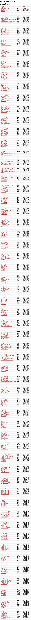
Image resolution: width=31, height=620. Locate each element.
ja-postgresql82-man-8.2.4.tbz (5, 492)
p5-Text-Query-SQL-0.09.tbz (5, 512)
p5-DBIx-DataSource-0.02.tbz (5, 534)
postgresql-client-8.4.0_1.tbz (5, 375)
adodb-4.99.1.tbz (3, 379)
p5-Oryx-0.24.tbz (3, 471)
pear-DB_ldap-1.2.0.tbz (4, 293)
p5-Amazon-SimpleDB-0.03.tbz (5, 224)
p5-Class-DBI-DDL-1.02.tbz (4, 547)
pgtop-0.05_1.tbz (3, 127)
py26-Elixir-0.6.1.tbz (3, 265)
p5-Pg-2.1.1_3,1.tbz (3, 192)
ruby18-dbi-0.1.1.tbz (3, 309)
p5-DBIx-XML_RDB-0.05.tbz (5, 526)
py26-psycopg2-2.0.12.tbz (4, 432)
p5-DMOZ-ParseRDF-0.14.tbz (5, 514)
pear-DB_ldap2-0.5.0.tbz (4, 289)
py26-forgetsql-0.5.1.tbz (4, 505)
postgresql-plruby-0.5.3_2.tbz (5, 117)
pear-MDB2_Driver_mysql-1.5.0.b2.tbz (6, 382)
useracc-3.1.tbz (3, 498)
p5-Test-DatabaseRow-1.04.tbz (5, 513)
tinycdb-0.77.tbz (3, 389)
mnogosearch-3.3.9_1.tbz (4, 16)
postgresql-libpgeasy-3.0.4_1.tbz (5, 100)
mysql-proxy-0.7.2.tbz (4, 202)
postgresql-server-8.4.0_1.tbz (5, 207)
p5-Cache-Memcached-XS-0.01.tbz (6, 210)
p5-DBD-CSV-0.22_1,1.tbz (4, 349)
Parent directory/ (3, 7)
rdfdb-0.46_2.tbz (3, 99)
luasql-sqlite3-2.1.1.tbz (4, 252)
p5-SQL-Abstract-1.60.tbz (4, 483)
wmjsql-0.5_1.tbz (3, 63)
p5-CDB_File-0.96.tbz (4, 577)
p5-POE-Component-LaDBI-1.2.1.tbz (6, 144)
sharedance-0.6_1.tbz (4, 499)
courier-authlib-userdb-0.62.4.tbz (5, 276)
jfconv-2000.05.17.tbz (4, 487)
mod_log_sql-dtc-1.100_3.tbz (5, 299)
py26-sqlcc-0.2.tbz (3, 566)
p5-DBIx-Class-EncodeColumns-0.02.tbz (6, 155)
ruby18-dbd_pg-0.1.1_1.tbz (4, 87)
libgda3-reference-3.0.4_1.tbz (5, 588)
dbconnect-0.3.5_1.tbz (4, 282)
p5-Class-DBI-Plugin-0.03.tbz (5, 578)
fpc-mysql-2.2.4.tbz (3, 427)
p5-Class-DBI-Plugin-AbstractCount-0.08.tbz (7, 456)
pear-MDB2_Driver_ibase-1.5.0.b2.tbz (6, 287)
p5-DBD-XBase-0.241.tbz (4, 539)
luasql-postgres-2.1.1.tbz (4, 219)
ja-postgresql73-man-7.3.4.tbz (5, 494)
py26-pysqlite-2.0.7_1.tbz (4, 330)
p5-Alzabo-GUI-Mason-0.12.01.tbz (5, 495)
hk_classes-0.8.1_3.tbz (4, 331)
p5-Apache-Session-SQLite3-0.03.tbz (6, 12)
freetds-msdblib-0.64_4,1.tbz (5, 376)
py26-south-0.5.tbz (3, 573)
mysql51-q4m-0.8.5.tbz (4, 213)
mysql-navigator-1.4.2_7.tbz (4, 212)
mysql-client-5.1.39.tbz (4, 409)
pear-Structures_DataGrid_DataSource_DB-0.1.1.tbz (8, 185)
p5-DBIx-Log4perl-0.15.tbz (4, 190)
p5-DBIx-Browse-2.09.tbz (4, 536)
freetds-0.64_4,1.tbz (3, 426)
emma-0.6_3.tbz (3, 269)
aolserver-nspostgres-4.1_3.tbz (5, 377)
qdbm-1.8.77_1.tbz (3, 424)
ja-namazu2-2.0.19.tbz (4, 301)
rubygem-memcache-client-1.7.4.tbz (6, 66)
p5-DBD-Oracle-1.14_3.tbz (4, 579)
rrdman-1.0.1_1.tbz (3, 101)
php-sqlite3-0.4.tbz (3, 150)
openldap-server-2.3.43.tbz (4, 33)
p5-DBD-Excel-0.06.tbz (4, 180)
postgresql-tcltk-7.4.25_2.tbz (5, 337)
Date (24, 6)
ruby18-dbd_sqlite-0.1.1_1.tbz (5, 88)
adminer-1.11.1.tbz (3, 275)
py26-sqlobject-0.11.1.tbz (4, 422)
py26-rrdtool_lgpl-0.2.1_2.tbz (5, 75)
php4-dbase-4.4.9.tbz (4, 143)
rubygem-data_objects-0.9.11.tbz (5, 334)
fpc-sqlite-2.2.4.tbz (3, 431)
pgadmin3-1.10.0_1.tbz (4, 39)
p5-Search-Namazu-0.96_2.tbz (5, 128)
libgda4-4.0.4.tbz (3, 437)
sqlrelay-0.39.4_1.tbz (4, 315)
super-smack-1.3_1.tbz (4, 470)
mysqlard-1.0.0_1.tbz (4, 170)
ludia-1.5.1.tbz (3, 237)
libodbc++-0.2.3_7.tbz (4, 233)
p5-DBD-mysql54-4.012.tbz (4, 314)
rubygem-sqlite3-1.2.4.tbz (4, 390)
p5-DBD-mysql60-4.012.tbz (4, 354)
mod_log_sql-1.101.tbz (4, 15)
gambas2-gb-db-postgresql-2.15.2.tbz (6, 347)
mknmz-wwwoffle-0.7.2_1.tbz (5, 17)
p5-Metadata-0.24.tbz (4, 517)
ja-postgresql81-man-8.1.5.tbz (5, 491)
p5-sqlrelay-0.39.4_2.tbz (4, 291)
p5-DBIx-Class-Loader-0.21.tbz (5, 356)
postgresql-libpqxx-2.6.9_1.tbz (5, 443)
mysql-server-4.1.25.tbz (4, 232)
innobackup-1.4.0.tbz (4, 468)
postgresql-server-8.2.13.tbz (5, 387)
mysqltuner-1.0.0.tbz (3, 550)
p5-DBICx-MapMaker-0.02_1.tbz (5, 187)
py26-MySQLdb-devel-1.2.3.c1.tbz (5, 467)
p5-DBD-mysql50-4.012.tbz (4, 478)
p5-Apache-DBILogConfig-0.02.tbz (5, 197)
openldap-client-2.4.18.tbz (4, 449)
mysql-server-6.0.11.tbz (4, 41)
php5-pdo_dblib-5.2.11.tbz (4, 145)
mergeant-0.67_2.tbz (4, 246)
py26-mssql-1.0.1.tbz (4, 84)
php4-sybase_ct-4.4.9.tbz (4, 139)
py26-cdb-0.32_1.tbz (3, 568)
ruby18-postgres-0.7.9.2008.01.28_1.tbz (6, 321)
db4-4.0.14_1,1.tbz (3, 604)
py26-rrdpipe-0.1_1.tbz (4, 77)
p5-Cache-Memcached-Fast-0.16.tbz (6, 569)
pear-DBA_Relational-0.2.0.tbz (5, 292)
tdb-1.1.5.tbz (2, 311)
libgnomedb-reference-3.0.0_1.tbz (5, 589)
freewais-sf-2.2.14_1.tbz (4, 489)
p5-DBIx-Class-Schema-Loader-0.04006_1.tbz (7, 355)
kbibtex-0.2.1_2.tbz (3, 200)
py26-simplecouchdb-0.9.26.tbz (5, 109)
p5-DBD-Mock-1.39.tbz (4, 615)
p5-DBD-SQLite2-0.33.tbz (4, 583)
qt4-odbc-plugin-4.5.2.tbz (4, 67)
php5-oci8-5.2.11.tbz (3, 76)
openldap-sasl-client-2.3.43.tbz (5, 32)
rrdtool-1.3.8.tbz (3, 398)
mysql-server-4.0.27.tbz (4, 231)
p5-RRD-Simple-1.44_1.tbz (4, 335)
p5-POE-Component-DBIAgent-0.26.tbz (6, 169)
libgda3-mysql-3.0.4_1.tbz (4, 254)
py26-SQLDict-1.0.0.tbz (4, 506)
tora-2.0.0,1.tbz (3, 42)
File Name (2, 6)
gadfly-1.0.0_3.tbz (3, 558)
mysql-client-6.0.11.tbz (4, 400)
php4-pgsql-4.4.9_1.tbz (4, 119)
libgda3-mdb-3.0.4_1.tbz (4, 235)
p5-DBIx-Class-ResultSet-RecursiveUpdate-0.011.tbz (8, 186)
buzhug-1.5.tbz (3, 557)
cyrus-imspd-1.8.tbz (3, 280)
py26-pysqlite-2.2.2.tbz (4, 322)
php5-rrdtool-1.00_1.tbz (4, 129)
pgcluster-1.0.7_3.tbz (4, 138)
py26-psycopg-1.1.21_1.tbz (4, 336)
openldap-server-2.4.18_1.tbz (5, 31)
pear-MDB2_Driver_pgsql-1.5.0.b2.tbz (6, 297)
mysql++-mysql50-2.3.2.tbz (4, 222)
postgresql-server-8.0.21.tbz (5, 313)
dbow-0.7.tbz (2, 476)
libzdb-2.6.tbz (2, 302)
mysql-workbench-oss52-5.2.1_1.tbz (6, 45)
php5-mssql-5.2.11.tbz (4, 134)
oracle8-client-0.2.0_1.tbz (4, 616)
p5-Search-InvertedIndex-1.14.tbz (5, 511)
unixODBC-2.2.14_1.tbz (4, 446)
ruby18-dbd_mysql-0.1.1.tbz (5, 96)
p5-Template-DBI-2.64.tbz (4, 515)
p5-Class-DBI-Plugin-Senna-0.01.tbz (6, 196)
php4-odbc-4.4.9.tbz (3, 85)
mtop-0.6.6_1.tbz (3, 465)
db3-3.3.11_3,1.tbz (3, 606)
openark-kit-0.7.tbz (3, 461)
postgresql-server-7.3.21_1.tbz (5, 108)
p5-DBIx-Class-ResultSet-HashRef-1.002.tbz (7, 161)
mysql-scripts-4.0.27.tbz (4, 214)
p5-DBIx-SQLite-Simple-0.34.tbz (5, 412)
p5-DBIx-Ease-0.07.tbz (4, 535)
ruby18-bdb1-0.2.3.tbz (4, 74)
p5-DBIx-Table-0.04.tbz (4, 523)
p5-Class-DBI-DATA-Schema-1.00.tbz (6, 581)
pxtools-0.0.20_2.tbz (3, 267)
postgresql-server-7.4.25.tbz (5, 325)
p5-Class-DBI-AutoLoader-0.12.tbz (5, 548)
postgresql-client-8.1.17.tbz (4, 333)
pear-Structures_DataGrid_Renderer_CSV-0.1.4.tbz (8, 21)
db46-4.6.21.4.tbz (3, 592)
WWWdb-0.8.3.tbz (3, 559)
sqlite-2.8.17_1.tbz (3, 421)
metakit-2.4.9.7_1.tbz (4, 584)
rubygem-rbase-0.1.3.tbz (4, 51)
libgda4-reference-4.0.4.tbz (4, 226)
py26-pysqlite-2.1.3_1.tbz (4, 319)
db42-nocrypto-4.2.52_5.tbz (4, 277)
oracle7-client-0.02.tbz (4, 603)
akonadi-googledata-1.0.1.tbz (5, 8)
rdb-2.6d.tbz (2, 500)
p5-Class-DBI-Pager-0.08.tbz (5, 582)
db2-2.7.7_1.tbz (3, 607)
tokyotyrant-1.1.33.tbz (4, 64)
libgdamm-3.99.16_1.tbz (4, 308)
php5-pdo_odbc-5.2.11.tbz (4, 133)
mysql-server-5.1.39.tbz (4, 364)
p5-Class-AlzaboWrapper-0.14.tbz (5, 567)
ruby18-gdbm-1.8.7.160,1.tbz (5, 324)
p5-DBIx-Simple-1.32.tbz (4, 528)
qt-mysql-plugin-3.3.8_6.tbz (4, 399)
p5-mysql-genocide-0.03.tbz (4, 469)
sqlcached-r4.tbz (3, 61)
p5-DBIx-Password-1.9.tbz (4, 601)
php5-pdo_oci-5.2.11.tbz (4, 131)
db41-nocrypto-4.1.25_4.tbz (4, 561)
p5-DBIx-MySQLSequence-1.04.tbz (6, 454)
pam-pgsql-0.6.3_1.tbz (4, 27)
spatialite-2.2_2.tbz (3, 56)
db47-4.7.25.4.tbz (3, 593)
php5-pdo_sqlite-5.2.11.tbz (4, 310)
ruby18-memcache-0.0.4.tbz (5, 73)
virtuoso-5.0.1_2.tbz (3, 38)
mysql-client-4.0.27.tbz (4, 394)
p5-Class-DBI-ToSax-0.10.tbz (5, 221)
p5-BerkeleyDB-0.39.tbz (4, 600)
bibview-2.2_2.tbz (3, 29)
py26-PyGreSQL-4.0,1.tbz (4, 256)
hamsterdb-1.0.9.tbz (3, 263)
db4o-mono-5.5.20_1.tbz (4, 9)
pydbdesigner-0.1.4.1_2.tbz (4, 94)
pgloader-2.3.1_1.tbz (4, 130)
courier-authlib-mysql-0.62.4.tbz (5, 279)
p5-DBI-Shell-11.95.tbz (4, 353)
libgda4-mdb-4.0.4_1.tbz (4, 229)
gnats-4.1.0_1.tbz (3, 253)
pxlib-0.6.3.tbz (3, 270)
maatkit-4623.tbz (3, 241)
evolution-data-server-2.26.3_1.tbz (5, 414)
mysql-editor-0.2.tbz (3, 551)
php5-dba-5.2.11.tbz (3, 345)
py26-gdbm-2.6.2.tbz (4, 405)
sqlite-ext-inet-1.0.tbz (4, 62)
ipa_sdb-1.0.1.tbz (3, 555)
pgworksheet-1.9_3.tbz (4, 112)
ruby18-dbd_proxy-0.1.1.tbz (4, 97)
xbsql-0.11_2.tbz (3, 50)
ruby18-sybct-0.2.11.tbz (4, 60)
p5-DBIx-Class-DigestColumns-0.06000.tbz (7, 358)
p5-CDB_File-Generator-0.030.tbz (5, 544)
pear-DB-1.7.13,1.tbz (4, 434)
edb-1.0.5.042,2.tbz (3, 425)
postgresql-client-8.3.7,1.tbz (4, 413)
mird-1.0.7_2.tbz (3, 420)
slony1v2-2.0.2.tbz (3, 55)
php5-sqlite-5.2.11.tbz (4, 404)
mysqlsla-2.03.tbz (3, 459)
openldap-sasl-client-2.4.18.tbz (5, 30)
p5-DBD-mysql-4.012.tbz (4, 479)
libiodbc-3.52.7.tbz (3, 416)
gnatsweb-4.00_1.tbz (4, 266)
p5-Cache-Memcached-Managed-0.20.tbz (6, 477)
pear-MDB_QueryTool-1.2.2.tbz (5, 286)
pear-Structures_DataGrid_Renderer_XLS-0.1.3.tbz (8, 23)
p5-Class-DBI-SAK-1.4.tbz (4, 457)
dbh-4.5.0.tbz (2, 281)
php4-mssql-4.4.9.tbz (4, 122)
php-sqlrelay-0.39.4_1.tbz (4, 107)
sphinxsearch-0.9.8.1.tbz (4, 18)
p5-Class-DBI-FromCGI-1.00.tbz (5, 546)
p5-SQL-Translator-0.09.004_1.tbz (5, 391)
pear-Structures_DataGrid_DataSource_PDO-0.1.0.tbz (8, 168)
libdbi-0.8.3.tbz (3, 402)
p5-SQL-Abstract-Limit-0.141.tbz (5, 482)
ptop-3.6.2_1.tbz (3, 268)
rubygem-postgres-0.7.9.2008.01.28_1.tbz (6, 326)
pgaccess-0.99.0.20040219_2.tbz (5, 111)
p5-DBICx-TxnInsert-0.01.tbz (5, 159)
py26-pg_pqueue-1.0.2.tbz (4, 503)
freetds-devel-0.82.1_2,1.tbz (5, 255)
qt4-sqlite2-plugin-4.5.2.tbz (4, 312)
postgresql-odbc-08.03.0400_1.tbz (5, 123)
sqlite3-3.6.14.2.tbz (3, 445)
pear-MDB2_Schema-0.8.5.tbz (5, 435)
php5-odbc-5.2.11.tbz (4, 140)
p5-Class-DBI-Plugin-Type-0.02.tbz (5, 602)
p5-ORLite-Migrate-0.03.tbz (4, 348)
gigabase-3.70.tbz (3, 371)
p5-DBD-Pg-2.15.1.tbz (4, 369)
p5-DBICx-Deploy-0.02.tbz (4, 191)
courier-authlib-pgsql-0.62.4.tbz (5, 368)
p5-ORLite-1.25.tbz (3, 410)
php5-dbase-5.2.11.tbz (4, 120)
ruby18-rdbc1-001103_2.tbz (4, 72)
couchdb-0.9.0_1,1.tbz (4, 278)
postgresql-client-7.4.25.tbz (4, 401)
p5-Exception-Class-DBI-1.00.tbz (5, 522)
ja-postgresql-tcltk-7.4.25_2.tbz (5, 34)
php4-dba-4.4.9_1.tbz (4, 141)
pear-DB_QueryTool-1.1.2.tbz (5, 288)
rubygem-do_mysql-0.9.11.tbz (5, 52)
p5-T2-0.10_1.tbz (3, 510)
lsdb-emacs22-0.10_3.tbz (4, 242)
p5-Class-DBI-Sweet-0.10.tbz (5, 472)
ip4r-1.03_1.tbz (3, 259)
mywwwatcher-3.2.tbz (4, 208)
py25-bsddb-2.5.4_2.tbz (4, 570)
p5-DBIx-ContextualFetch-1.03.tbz (5, 617)
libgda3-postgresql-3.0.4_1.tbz (5, 245)
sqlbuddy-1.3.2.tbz (3, 53)
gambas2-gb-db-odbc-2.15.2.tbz (5, 342)
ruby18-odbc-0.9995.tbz (4, 323)
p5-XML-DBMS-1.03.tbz (4, 20)
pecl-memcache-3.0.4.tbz (4, 392)
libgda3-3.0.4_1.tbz (3, 411)
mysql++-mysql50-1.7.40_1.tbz (5, 247)
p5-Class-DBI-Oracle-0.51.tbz (5, 545)
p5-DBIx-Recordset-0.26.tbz (5, 532)
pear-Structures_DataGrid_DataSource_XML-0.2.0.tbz (8, 19)
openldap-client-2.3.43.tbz (4, 300)
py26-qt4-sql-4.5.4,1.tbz (4, 303)
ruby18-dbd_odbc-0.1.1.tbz (4, 78)
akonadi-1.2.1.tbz (3, 436)
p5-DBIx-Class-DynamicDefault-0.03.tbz (6, 332)
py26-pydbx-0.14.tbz (3, 501)
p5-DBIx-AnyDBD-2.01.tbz (4, 572)
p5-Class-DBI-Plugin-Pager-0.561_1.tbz (6, 458)
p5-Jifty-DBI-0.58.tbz (3, 393)
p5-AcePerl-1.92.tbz (3, 605)
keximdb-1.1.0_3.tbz (3, 209)
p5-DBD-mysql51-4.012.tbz (4, 359)
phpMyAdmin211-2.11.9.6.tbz (5, 116)
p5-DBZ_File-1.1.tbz (3, 525)
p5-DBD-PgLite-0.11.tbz (4, 188)
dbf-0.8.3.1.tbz (3, 562)
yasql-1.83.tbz (3, 44)
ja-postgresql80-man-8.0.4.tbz (5, 493)
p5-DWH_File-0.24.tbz (4, 524)
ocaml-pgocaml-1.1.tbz (4, 198)
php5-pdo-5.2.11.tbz (3, 403)
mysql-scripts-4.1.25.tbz (4, 218)
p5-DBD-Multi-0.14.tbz (4, 178)
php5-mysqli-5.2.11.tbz (4, 415)
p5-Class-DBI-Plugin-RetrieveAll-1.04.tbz (6, 580)
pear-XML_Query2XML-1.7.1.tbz (5, 167)
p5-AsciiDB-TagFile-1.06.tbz (5, 549)
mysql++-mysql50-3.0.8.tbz (4, 189)
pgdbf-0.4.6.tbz (3, 110)
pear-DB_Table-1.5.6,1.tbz (4, 380)
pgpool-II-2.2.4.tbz (3, 343)
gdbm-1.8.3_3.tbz (3, 447)
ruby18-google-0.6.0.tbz (4, 10)
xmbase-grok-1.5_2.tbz (4, 49)
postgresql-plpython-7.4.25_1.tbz (5, 98)
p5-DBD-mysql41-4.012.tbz (4, 366)
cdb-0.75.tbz (2, 591)
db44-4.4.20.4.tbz (3, 590)
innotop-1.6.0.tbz (3, 466)
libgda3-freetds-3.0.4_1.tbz (4, 220)
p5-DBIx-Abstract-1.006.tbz (4, 537)
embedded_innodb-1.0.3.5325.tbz (5, 556)
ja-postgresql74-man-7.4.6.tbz (5, 490)
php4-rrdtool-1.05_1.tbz (4, 135)
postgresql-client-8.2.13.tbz (4, 444)
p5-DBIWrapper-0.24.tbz (4, 179)
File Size (18, 6)
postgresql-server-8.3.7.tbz (4, 370)
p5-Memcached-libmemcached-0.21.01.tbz (7, 177)
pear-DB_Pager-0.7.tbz (4, 290)
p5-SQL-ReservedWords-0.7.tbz (5, 610)
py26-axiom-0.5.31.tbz (4, 264)
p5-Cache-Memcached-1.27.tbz (5, 480)
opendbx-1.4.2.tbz (3, 201)
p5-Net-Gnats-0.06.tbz (4, 488)
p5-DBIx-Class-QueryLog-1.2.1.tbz (5, 132)
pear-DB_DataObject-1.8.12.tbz (5, 383)
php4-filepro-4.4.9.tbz (4, 105)
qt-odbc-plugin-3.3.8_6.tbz (4, 83)
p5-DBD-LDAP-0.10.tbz (4, 181)
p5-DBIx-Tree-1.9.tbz (4, 521)
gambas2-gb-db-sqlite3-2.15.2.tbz (5, 341)
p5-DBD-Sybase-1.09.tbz (4, 199)
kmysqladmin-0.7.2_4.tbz (4, 160)
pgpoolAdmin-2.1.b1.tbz (4, 152)
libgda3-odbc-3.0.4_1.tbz (4, 244)
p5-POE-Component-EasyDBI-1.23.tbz (6, 163)
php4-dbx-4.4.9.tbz (3, 142)
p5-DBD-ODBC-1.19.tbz (4, 203)
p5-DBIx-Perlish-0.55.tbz (4, 533)
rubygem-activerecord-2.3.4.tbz (5, 388)
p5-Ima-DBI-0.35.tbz (3, 614)
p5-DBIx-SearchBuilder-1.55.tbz (5, 599)
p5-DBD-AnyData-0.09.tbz (4, 211)
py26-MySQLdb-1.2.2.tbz (4, 481)
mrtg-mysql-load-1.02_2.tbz (4, 234)
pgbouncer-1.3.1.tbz (3, 162)
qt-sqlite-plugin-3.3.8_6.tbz (4, 86)
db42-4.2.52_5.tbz (3, 448)
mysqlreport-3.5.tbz (3, 460)
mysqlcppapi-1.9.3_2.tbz (4, 225)
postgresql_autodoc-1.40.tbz (5, 257)
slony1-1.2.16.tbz (3, 65)
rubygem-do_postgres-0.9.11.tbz (5, 79)
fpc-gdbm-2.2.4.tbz (3, 365)
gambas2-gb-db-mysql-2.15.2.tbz (5, 344)
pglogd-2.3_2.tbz (3, 11)
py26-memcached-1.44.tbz (4, 571)
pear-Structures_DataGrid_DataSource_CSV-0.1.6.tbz (8, 158)
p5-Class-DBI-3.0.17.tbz (4, 612)
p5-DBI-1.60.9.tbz (3, 618)
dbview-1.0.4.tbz (3, 560)
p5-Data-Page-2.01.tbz (4, 613)
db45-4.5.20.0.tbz (3, 594)
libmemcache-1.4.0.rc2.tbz (4, 367)
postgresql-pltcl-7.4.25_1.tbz (5, 95)
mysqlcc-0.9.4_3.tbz (3, 151)
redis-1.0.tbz (2, 89)
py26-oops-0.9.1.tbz (3, 504)
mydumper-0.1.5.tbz (3, 248)
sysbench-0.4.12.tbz (3, 298)
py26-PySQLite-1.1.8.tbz (4, 378)
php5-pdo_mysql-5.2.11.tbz (4, 338)
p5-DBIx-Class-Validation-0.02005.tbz (6, 320)
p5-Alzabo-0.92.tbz (3, 595)
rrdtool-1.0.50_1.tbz (3, 304)
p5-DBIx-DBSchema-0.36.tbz (5, 611)
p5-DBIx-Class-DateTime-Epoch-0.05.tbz (6, 346)
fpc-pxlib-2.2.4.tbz (3, 433)
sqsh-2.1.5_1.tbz (3, 54)
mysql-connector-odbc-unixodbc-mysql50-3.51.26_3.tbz (8, 230)
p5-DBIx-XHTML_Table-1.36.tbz (5, 527)
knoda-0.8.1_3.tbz (3, 40)
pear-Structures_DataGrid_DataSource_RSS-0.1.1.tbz (8, 22)
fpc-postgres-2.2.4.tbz (4, 423)
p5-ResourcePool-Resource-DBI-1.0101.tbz (7, 516)
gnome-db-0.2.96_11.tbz (4, 438)
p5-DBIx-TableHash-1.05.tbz (5, 455)
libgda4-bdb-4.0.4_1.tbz (4, 236)
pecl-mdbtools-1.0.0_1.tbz (4, 118)
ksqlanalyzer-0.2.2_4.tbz (4, 223)
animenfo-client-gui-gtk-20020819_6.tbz (6, 258)
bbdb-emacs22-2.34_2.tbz (4, 243)
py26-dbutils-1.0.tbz (3, 502)
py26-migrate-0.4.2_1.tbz (4, 106)
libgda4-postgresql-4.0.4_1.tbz (5, 357)
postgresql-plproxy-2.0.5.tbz (4, 121)
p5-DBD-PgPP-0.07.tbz (4, 538)
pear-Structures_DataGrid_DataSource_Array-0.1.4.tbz (8, 381)
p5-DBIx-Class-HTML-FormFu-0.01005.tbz (7, 360)
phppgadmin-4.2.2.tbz (4, 90)
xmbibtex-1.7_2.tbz (3, 28)
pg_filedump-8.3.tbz (3, 146)
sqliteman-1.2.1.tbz (3, 43)
